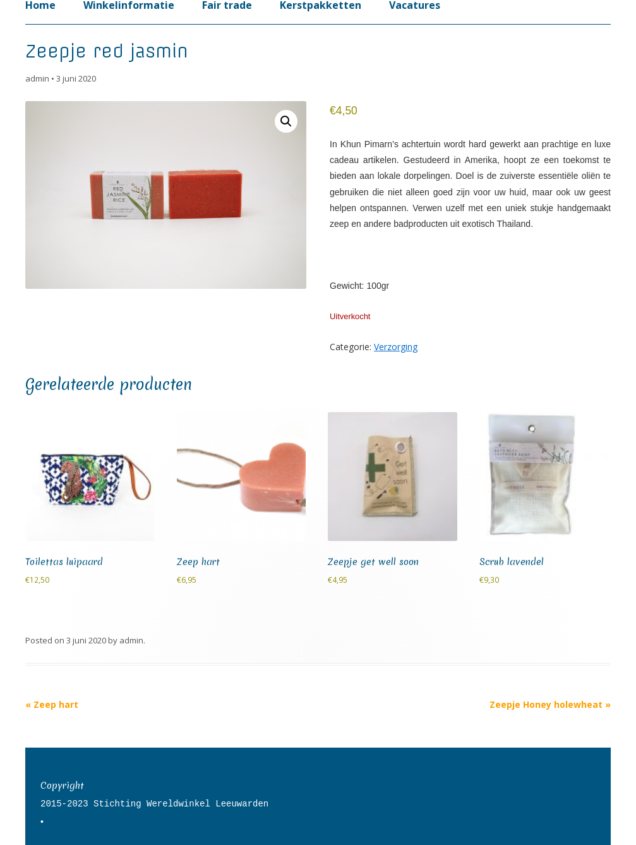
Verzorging (395, 347)
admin (37, 78)
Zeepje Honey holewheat (550, 704)
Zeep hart (51, 704)
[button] (286, 121)
